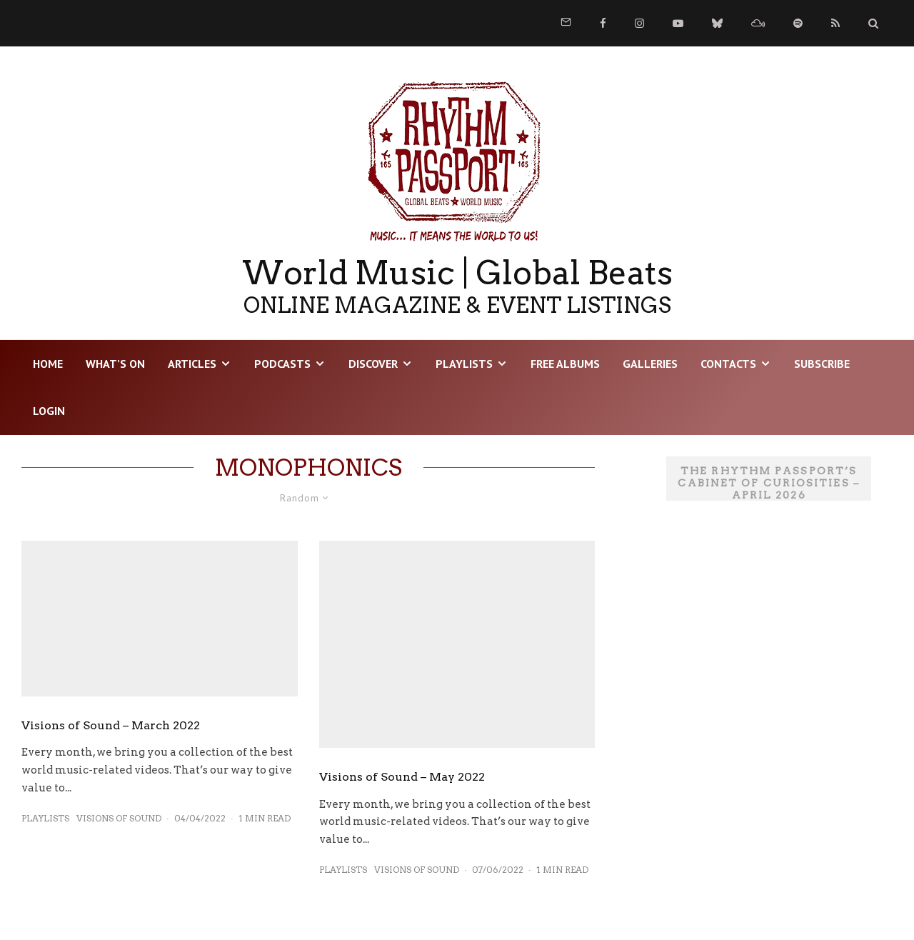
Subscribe (822, 363)
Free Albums (565, 363)
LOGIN (49, 411)
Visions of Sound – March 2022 (110, 725)
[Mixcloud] (758, 23)
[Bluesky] (717, 23)
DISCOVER (373, 363)
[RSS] (835, 23)
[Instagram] (639, 23)
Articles (192, 363)
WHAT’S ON (115, 363)
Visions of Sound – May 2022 (402, 777)
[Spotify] (798, 23)
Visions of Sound (118, 818)
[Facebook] (603, 23)
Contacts (728, 363)
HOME (48, 363)
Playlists (464, 363)
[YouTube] (678, 23)
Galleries (650, 363)
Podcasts (282, 363)
